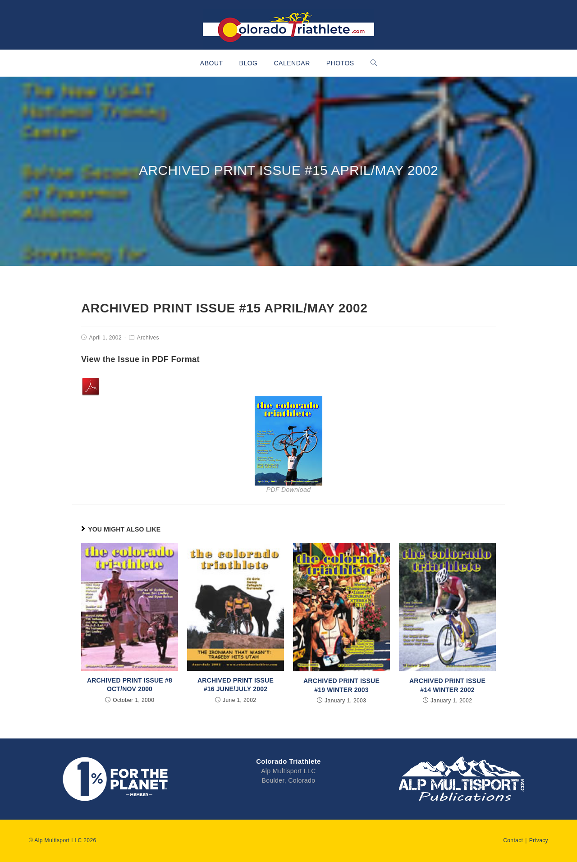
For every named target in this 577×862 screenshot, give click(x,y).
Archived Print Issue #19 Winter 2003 (341, 685)
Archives (148, 338)
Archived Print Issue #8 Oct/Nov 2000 (129, 685)
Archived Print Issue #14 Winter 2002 (447, 685)
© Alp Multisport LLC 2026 (62, 840)
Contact (513, 840)
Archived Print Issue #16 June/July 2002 (235, 685)
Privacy (538, 840)
